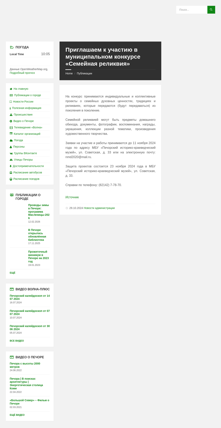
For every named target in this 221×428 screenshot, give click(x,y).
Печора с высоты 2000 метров (25, 365)
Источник (72, 197)
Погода (16, 140)
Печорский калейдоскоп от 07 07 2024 (30, 312)
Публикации (84, 73)
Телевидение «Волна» (26, 127)
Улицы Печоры (21, 159)
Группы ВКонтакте (23, 153)
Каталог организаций (25, 133)
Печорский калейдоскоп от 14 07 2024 (30, 297)
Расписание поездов (24, 178)
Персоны (17, 146)
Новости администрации (99, 208)
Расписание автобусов (26, 172)
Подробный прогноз (22, 72)
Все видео (17, 340)
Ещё (12, 272)
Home (69, 73)
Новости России (21, 101)
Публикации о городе (25, 95)
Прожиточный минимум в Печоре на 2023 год (38, 256)
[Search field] (195, 10)
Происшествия (21, 114)
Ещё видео (17, 415)
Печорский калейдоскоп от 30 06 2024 (30, 327)
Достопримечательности (27, 166)
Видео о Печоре (22, 121)
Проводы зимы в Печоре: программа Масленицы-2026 (39, 212)
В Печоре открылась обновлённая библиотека (37, 234)
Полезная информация (25, 108)
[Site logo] (110, 34)
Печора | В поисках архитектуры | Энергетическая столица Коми (26, 383)
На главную (19, 88)
